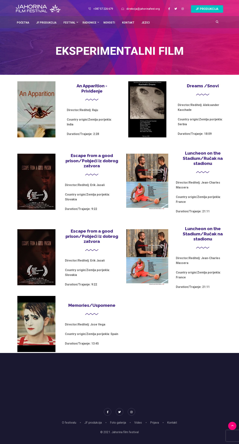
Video (138, 422)
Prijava (154, 422)
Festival (69, 22)
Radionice (89, 22)
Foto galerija (118, 422)
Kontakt (128, 22)
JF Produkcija (46, 22)
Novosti (109, 22)
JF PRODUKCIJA (207, 9)
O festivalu (69, 422)
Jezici (146, 22)
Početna (23, 22)
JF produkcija (93, 422)
